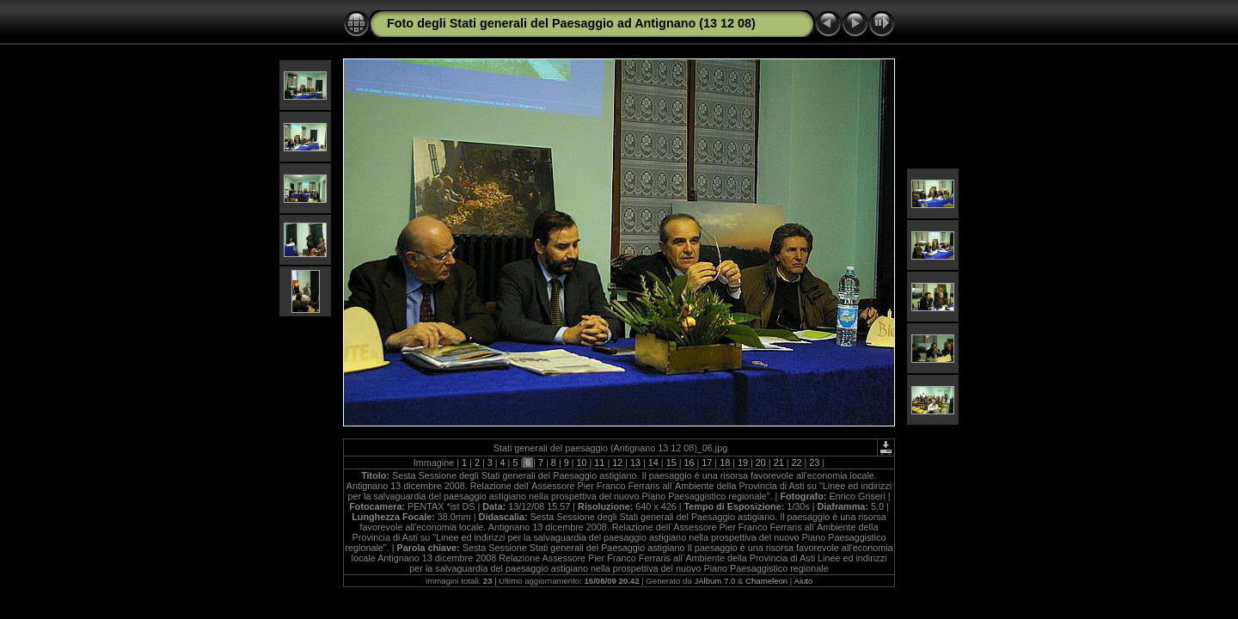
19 (743, 462)
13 (635, 462)
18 (724, 462)
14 (653, 462)
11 (599, 462)
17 (706, 462)
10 (582, 462)
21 (779, 462)
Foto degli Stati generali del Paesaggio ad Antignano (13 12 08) (571, 23)
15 (671, 462)
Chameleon (766, 580)
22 (796, 462)
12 (617, 462)
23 (814, 462)
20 (761, 462)
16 (689, 462)
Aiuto (803, 580)
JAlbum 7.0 (714, 580)
